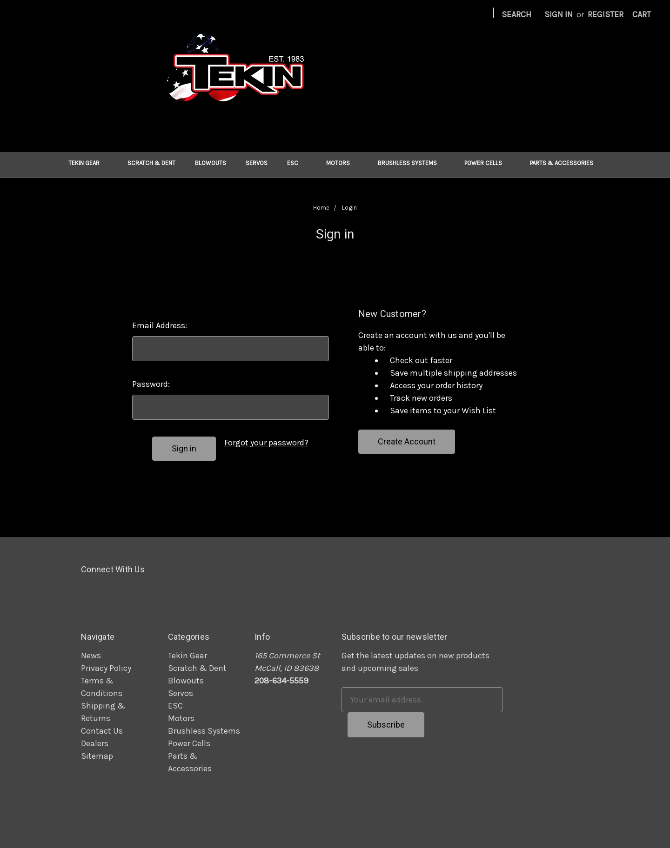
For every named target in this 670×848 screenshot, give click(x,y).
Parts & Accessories (566, 162)
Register (605, 14)
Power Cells (487, 162)
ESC (297, 162)
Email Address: (159, 325)
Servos (257, 162)
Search (516, 14)
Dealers (94, 743)
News (91, 655)
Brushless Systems (411, 162)
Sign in (558, 14)
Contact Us (102, 731)
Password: (151, 384)
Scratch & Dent (151, 162)
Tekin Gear (88, 162)
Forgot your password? (266, 442)
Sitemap (97, 756)
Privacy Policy (106, 668)
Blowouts (210, 162)
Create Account (407, 441)
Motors (342, 162)
